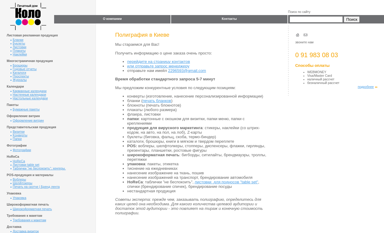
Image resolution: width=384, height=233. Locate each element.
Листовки (18, 47)
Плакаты (18, 50)
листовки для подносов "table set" (226, 182)
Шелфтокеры (21, 183)
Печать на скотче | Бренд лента (35, 186)
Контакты (229, 18)
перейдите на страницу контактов (158, 61)
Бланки (17, 40)
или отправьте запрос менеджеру (158, 66)
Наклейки (19, 54)
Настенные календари (28, 94)
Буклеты (18, 43)
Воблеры (18, 179)
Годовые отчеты (23, 69)
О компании (112, 18)
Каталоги (18, 72)
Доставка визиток (25, 231)
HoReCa (18, 161)
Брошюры (19, 65)
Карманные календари (29, 91)
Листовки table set (25, 164)
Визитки (17, 131)
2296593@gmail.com (187, 70)
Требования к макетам (28, 220)
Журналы (19, 80)
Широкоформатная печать (31, 209)
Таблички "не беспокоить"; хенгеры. (38, 168)
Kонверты (19, 135)
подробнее (367, 87)
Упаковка (18, 198)
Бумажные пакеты (25, 109)
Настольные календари (29, 98)
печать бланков (157, 100)
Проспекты (20, 76)
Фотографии (21, 150)
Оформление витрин (27, 120)
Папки (16, 139)
